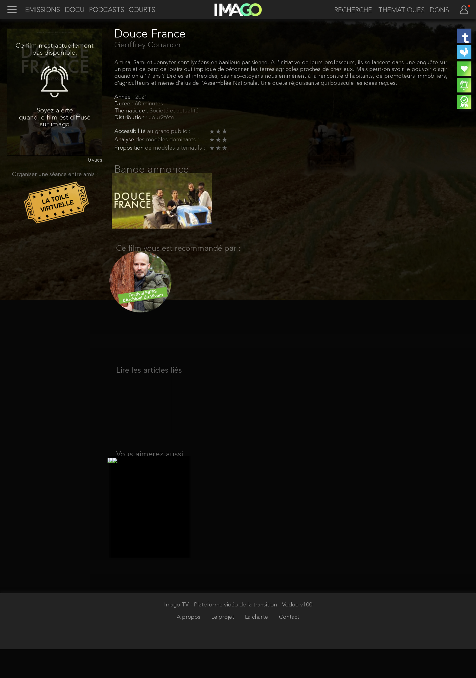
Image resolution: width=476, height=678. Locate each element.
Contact (289, 646)
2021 (141, 97)
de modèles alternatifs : (175, 148)
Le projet (223, 646)
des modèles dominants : (167, 140)
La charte (257, 646)
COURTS (142, 10)
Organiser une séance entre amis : (55, 175)
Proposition (129, 148)
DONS (439, 10)
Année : (124, 97)
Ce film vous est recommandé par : (178, 256)
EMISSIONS (42, 10)
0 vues (95, 160)
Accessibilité (130, 132)
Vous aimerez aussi (149, 476)
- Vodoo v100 (295, 634)
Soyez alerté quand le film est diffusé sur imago (55, 118)
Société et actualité (174, 111)
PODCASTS (106, 10)
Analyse (125, 140)
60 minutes (149, 104)
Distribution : (131, 118)
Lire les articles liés (149, 382)
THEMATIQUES (401, 10)
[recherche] (350, 10)
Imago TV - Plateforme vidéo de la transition (221, 634)
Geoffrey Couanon (147, 45)
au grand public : (168, 132)
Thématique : (132, 111)
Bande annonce (151, 170)
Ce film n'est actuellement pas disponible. (55, 49)
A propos (189, 646)
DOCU (75, 10)
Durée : (124, 104)
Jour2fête (161, 118)
